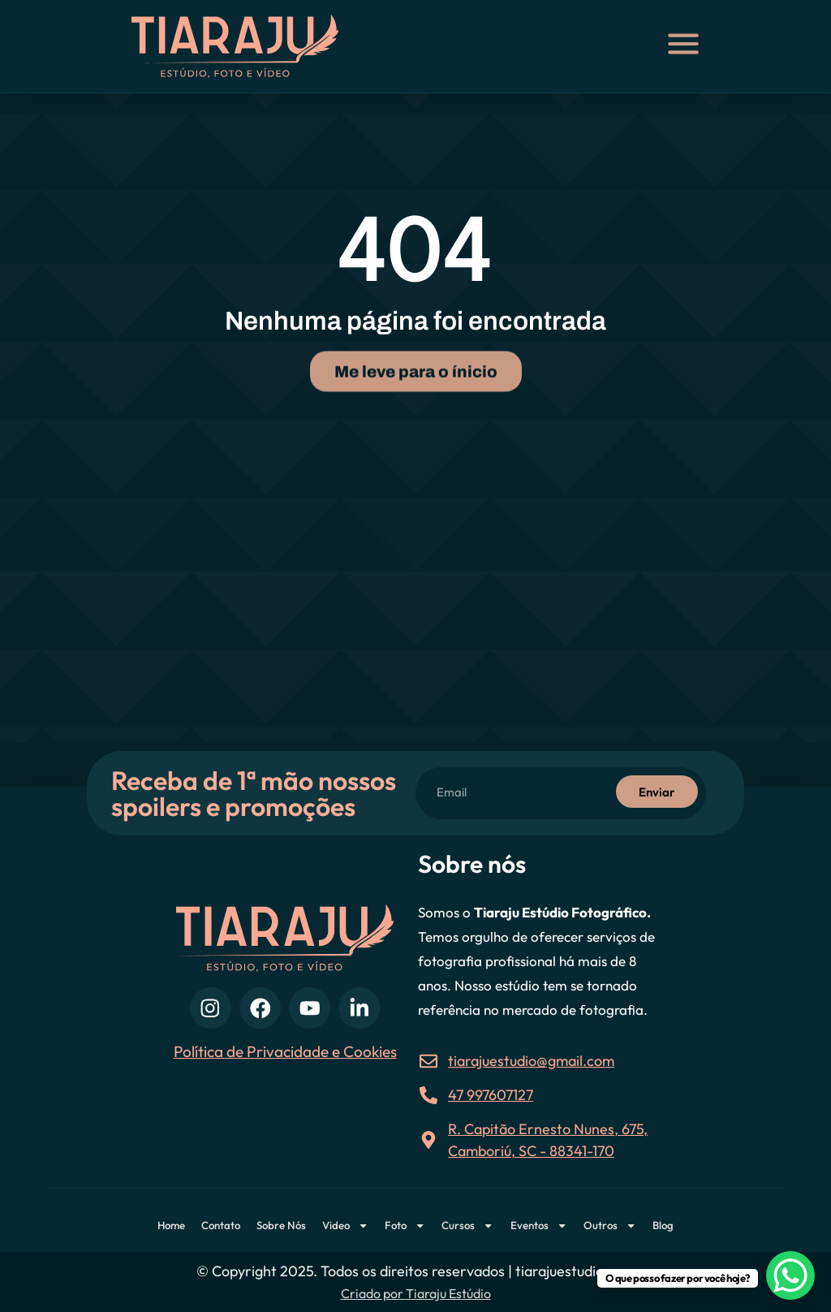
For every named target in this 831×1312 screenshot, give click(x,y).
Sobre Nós (281, 1225)
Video (345, 1225)
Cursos (467, 1225)
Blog (663, 1225)
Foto (405, 1225)
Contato (220, 1225)
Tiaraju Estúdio (448, 1293)
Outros (609, 1225)
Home (171, 1225)
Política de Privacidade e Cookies (285, 1051)
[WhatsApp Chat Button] (790, 1275)
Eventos (538, 1225)
